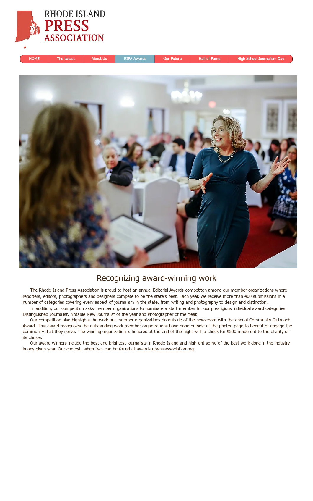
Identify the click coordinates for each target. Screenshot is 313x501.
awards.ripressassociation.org (165, 349)
